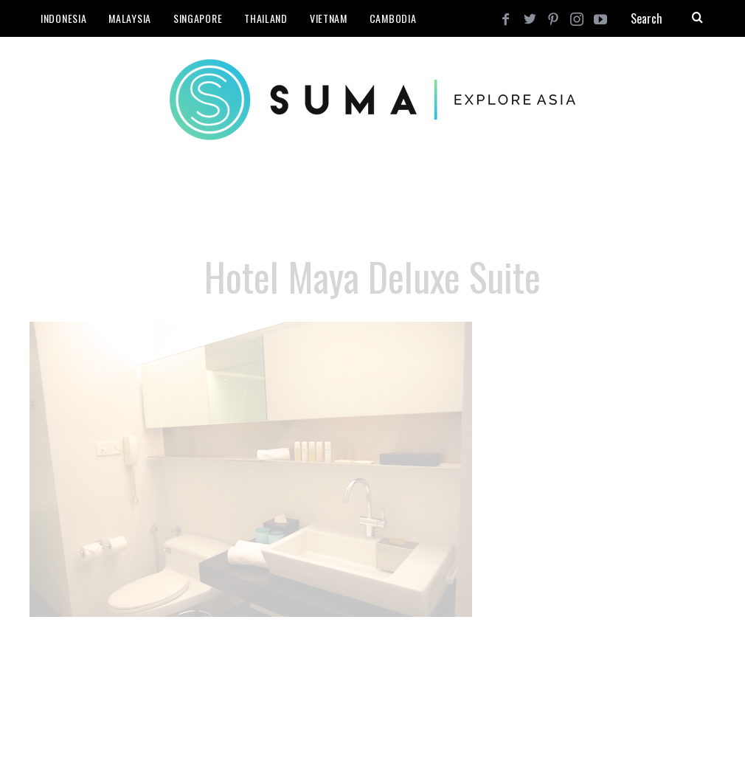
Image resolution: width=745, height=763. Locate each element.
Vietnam (328, 18)
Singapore (197, 18)
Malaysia (129, 18)
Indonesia (63, 18)
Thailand (266, 18)
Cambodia (393, 18)
